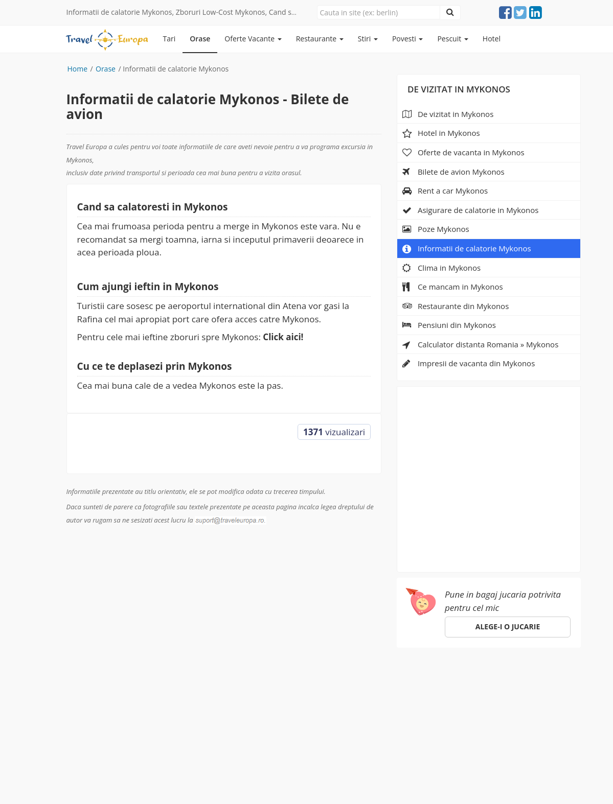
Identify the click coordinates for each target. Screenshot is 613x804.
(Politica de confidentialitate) (291, 772)
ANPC (471, 680)
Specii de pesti (291, 680)
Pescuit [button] (452, 38)
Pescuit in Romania (214, 680)
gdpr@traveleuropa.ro (440, 762)
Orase (200, 38)
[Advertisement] (489, 476)
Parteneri (400, 680)
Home (77, 69)
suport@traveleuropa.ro (393, 697)
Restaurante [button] (320, 38)
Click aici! (283, 337)
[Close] (378, 12)
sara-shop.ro (88, 783)
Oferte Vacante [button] (252, 38)
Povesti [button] (407, 38)
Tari (169, 38)
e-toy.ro (141, 783)
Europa (81, 680)
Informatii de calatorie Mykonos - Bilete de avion (207, 106)
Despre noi (351, 680)
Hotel (492, 38)
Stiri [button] (368, 38)
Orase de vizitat (135, 680)
